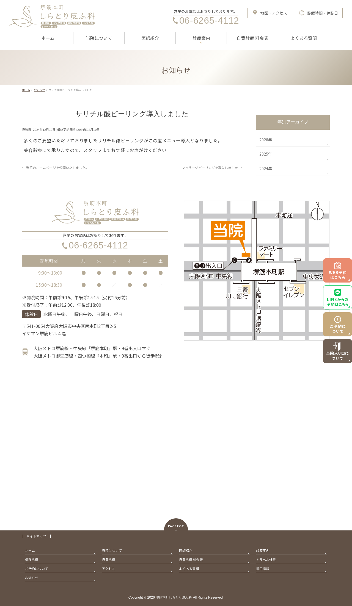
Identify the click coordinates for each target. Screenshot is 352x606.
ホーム (30, 550)
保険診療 (31, 559)
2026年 (265, 139)
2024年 (265, 168)
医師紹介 (185, 550)
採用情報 (262, 568)
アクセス (108, 568)
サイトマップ (36, 536)
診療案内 (262, 550)
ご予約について (36, 568)
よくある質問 (189, 568)
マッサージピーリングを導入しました (212, 167)
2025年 (265, 154)
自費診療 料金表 (191, 559)
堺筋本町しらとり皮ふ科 (174, 597)
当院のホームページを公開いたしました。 (55, 167)
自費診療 (108, 559)
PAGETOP (176, 526)
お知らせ (31, 577)
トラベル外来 (266, 559)
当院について (112, 550)
